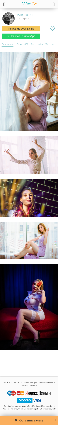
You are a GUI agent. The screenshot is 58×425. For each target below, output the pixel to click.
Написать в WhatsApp (21, 36)
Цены (53, 44)
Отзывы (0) (22, 44)
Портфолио (7, 44)
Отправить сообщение (21, 29)
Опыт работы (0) (39, 44)
